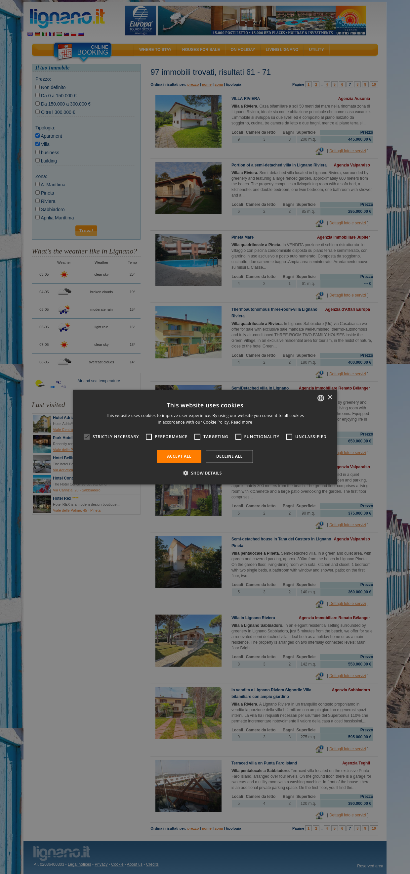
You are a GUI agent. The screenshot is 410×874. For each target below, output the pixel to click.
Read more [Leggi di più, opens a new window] (241, 422)
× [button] (329, 397)
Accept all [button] (179, 456)
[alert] (205, 437)
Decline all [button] (229, 456)
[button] (205, 473)
